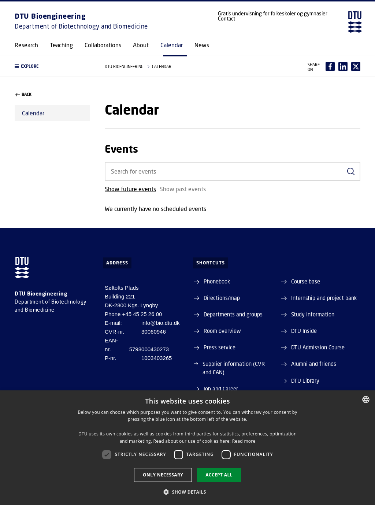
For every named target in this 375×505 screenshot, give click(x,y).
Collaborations (103, 45)
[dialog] (187, 447)
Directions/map (222, 297)
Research (26, 45)
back (23, 94)
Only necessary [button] (163, 475)
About (141, 45)
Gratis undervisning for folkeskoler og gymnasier (272, 13)
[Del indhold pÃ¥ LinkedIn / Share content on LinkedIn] (343, 66)
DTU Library (305, 380)
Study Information (312, 314)
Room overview (222, 330)
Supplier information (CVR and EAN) (234, 367)
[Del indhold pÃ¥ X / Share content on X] (355, 66)
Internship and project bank (324, 297)
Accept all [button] (219, 475)
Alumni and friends (313, 363)
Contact (226, 18)
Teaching (61, 45)
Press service (219, 347)
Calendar (171, 45)
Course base (305, 281)
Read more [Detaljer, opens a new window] (244, 441)
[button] (52, 66)
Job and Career (221, 388)
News (201, 45)
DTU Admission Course (318, 347)
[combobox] (366, 399)
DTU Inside (304, 330)
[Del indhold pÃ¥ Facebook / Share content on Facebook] (330, 66)
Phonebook (217, 281)
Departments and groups (233, 314)
